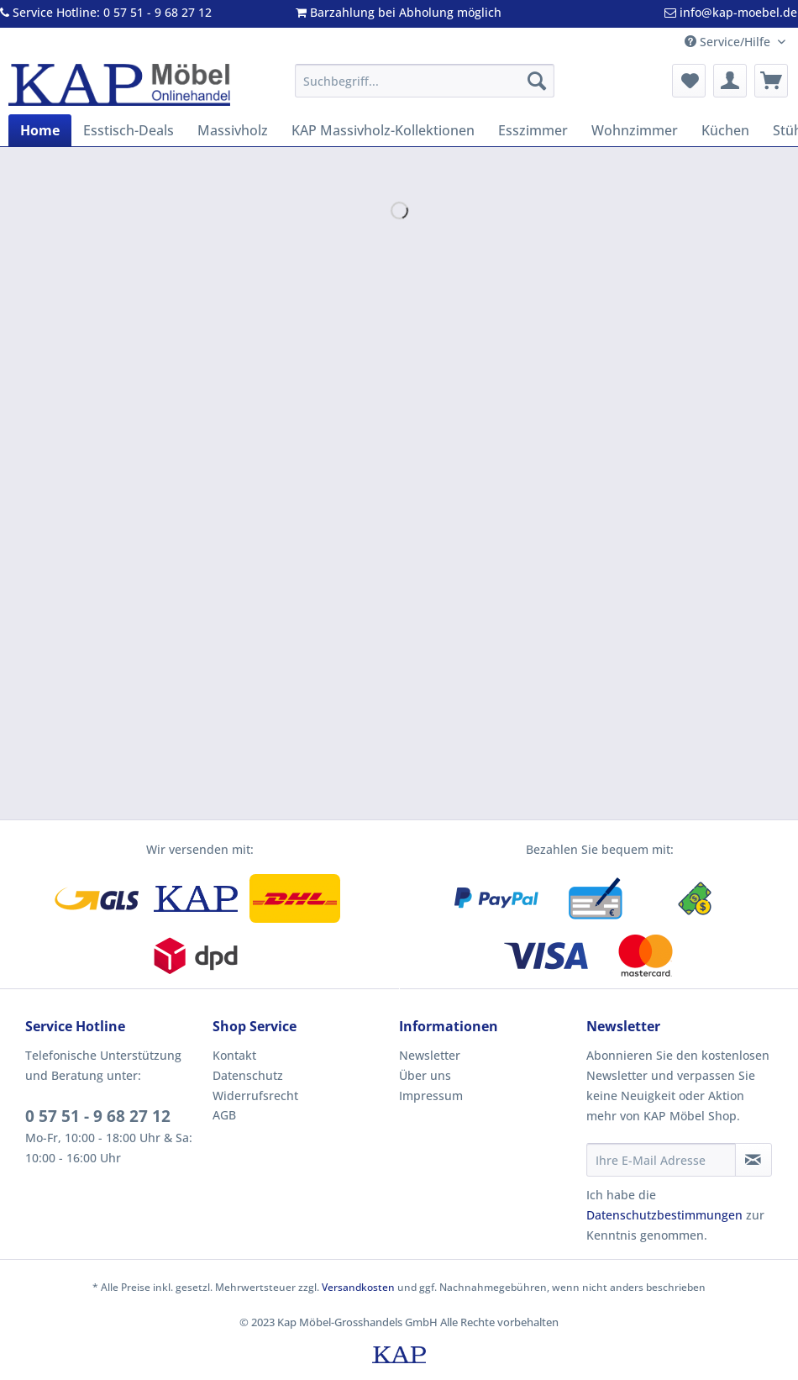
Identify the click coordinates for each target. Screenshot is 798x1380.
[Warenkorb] (771, 80)
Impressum (431, 1095)
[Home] (39, 130)
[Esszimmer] (533, 130)
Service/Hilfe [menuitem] (729, 42)
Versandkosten (358, 1287)
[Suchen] (536, 80)
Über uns (425, 1075)
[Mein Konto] (730, 80)
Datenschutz (248, 1075)
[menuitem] (424, 88)
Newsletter (429, 1055)
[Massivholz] (233, 130)
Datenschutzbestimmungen (664, 1215)
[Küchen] (725, 130)
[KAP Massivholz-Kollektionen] (383, 130)
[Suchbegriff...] (424, 80)
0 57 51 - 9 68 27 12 (98, 1116)
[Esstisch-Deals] (128, 130)
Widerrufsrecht (255, 1095)
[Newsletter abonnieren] (754, 1160)
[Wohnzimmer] (635, 130)
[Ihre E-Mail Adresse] (661, 1160)
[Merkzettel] (689, 80)
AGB (224, 1115)
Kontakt (234, 1055)
